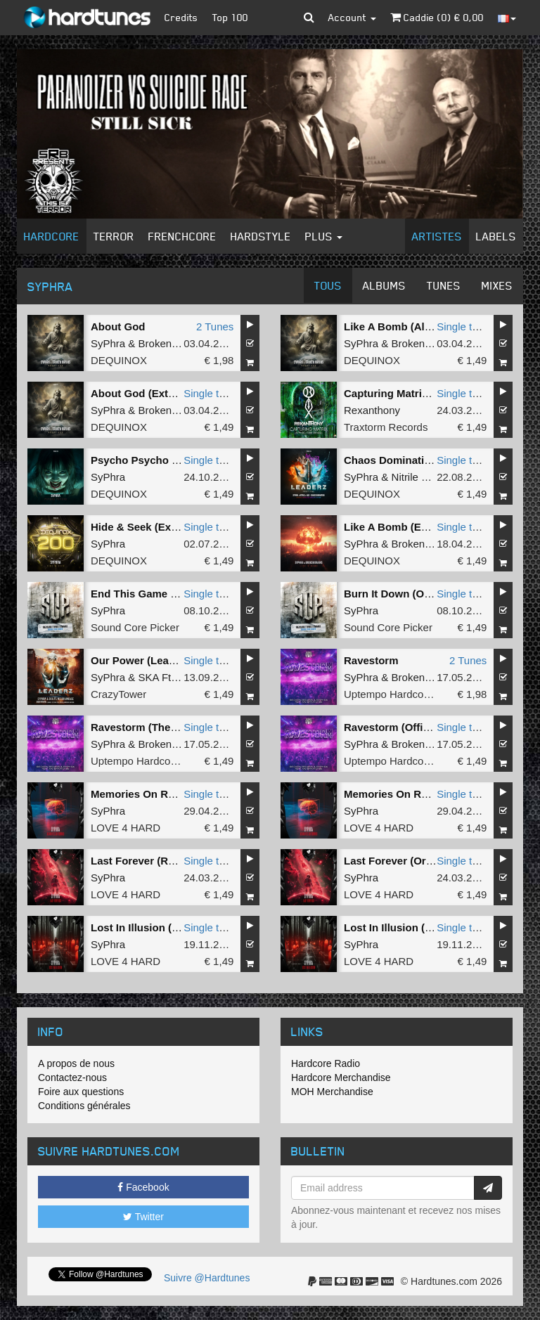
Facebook (143, 1187)
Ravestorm (371, 660)
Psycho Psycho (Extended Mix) (169, 460)
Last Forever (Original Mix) (410, 861)
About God (118, 326)
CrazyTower (118, 694)
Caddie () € (437, 17)
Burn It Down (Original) (401, 594)
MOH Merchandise (332, 1091)
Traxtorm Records (386, 427)
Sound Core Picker (135, 627)
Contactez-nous (72, 1077)
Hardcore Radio (325, 1063)
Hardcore (51, 236)
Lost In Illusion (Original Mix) (163, 927)
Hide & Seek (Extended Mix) (160, 527)
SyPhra (108, 343)
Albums (384, 285)
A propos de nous (76, 1063)
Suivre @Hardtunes (207, 1277)
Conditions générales (84, 1105)
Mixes (497, 285)
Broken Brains (172, 343)
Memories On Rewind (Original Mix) (180, 794)
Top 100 (230, 17)
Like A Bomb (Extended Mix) (414, 527)
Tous (328, 285)
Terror (114, 236)
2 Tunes (214, 326)
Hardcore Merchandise (341, 1077)
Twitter (143, 1216)
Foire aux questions (81, 1091)
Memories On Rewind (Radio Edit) (428, 794)
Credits (181, 17)
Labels (496, 236)
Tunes (444, 285)
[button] (309, 17)
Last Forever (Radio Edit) (153, 861)
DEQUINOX (119, 360)
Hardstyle (261, 236)
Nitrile (405, 477)
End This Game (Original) (154, 594)
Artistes (437, 236)
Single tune (463, 326)
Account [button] (352, 17)
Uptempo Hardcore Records (409, 694)
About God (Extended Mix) (157, 393)
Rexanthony (372, 410)
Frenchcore (182, 236)
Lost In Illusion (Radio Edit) (412, 927)
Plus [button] (323, 236)
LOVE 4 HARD (125, 828)
